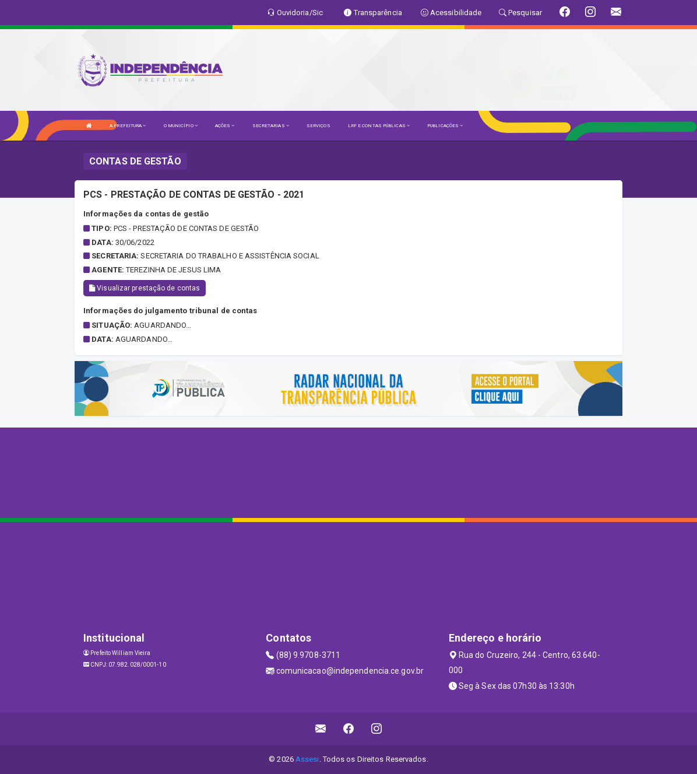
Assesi (307, 759)
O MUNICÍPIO (181, 125)
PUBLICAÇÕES (445, 125)
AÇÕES (225, 125)
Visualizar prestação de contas (144, 288)
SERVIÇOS (318, 125)
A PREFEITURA (128, 125)
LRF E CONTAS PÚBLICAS (379, 125)
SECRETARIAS (270, 125)
